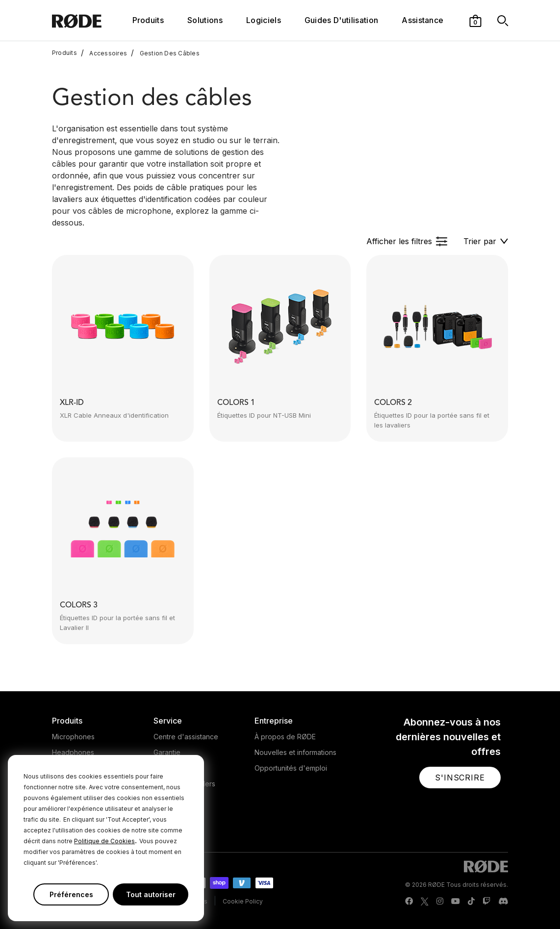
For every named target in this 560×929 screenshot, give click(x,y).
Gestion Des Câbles (165, 53)
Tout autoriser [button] (151, 894)
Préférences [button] (71, 894)
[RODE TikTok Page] (471, 901)
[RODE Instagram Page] (439, 901)
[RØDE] (90, 20)
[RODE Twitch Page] (486, 901)
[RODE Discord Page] (503, 901)
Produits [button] (148, 20)
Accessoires (104, 53)
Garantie (166, 752)
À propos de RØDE (285, 736)
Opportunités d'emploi (291, 768)
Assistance (422, 20)
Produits (64, 53)
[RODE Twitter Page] (425, 901)
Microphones (73, 736)
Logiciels (263, 20)
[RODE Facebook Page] (409, 901)
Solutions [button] (205, 20)
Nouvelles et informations (295, 752)
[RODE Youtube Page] (455, 901)
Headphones (73, 752)
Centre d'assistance (185, 736)
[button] (475, 20)
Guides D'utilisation (341, 20)
